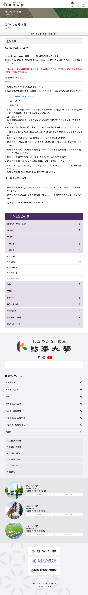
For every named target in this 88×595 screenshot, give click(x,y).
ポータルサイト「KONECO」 (25, 96)
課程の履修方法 (14, 278)
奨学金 (10, 297)
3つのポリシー (14, 465)
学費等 (10, 291)
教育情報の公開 (15, 447)
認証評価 (12, 472)
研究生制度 (13, 267)
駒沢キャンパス (32, 486)
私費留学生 (11, 243)
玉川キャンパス (32, 526)
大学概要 (11, 382)
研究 (9, 396)
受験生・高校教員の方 (17, 424)
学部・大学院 (13, 389)
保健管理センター (14, 317)
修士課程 (12, 256)
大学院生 (10, 250)
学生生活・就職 (14, 403)
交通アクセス (68, 494)
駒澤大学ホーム (15, 375)
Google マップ (39, 494)
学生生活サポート (14, 304)
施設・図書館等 (14, 410)
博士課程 (12, 262)
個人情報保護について (17, 453)
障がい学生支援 (13, 324)
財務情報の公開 (15, 440)
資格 (9, 284)
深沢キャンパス (32, 506)
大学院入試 (13, 273)
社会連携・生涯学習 (16, 417)
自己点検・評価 (14, 459)
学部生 (10, 237)
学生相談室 (11, 310)
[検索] (41, 364)
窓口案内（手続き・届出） (16, 223)
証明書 (10, 230)
